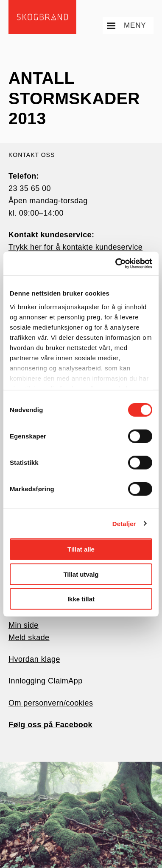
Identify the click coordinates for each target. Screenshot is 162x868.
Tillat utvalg (80, 574)
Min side (23, 625)
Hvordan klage (34, 659)
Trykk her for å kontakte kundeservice (75, 247)
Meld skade (29, 637)
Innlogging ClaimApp (45, 681)
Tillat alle (81, 549)
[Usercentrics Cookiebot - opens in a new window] (116, 263)
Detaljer (124, 523)
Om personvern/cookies (50, 703)
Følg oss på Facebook (50, 724)
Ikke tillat (81, 599)
